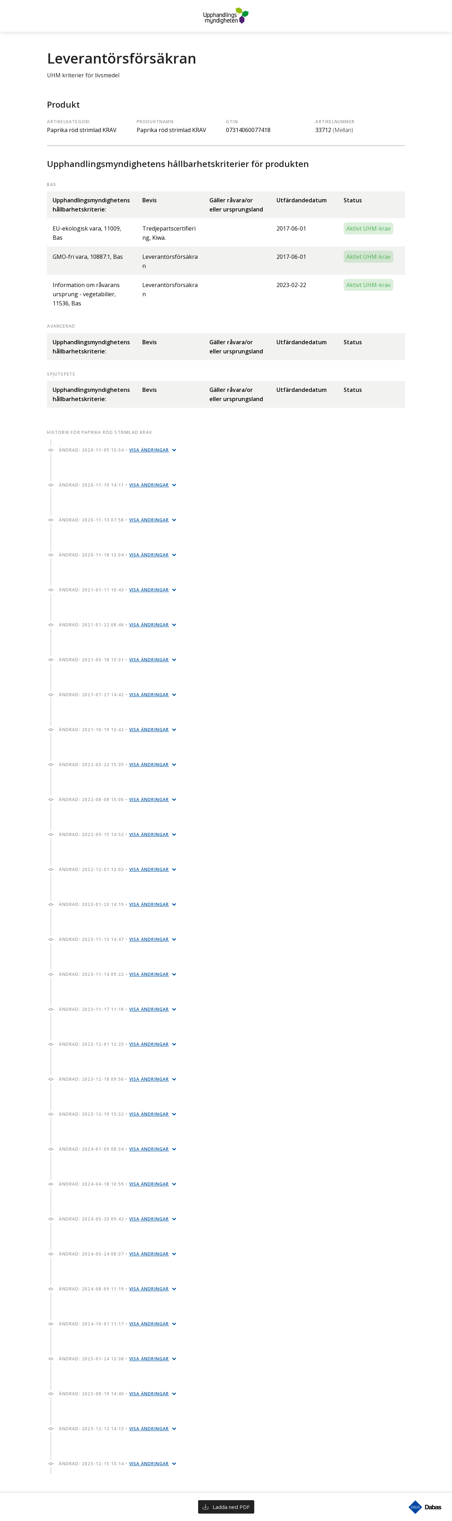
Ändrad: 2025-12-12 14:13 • (114, 1429)
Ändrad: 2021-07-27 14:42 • (114, 695)
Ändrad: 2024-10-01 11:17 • (114, 1324)
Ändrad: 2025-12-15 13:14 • (114, 1464)
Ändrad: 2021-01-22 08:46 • (114, 625)
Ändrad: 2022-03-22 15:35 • (114, 765)
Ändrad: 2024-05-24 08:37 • (114, 1254)
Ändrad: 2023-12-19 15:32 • (114, 1114)
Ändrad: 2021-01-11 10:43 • (114, 590)
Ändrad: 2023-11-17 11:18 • (114, 1009)
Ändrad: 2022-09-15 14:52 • (114, 834)
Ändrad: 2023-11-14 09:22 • (114, 974)
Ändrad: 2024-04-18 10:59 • (114, 1184)
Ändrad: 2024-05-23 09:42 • (114, 1219)
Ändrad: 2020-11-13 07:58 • (114, 520)
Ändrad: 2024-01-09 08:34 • (114, 1149)
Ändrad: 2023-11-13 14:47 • (114, 939)
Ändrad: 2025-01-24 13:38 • (114, 1359)
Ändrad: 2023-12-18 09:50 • (114, 1079)
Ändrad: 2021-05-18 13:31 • (114, 660)
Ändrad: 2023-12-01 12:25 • (114, 1044)
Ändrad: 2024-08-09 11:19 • (114, 1289)
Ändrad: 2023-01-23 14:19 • (114, 904)
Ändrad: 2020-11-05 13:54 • (114, 450)
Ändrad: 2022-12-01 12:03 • (114, 869)
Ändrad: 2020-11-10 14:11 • (114, 485)
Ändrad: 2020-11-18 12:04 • (114, 555)
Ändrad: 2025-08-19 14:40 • (114, 1394)
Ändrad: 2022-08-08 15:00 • (114, 800)
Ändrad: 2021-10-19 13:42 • (114, 730)
